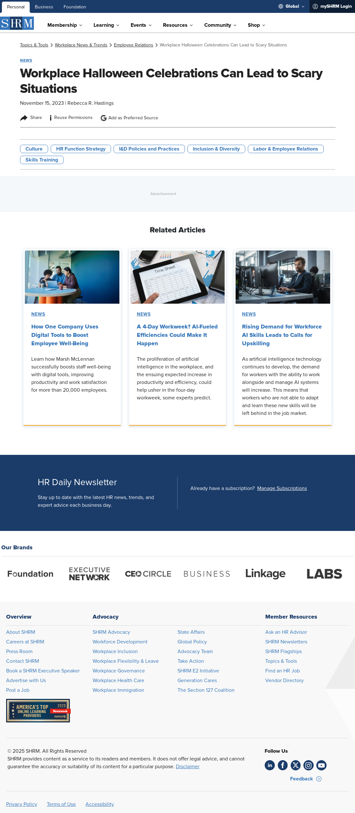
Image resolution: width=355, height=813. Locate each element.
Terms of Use (61, 804)
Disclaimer (187, 766)
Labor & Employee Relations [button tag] (285, 149)
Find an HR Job (282, 670)
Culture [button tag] (34, 149)
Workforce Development (120, 641)
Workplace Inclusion (115, 651)
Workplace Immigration (118, 690)
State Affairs (191, 632)
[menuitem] (291, 6)
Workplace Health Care (118, 680)
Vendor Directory (284, 680)
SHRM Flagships (283, 651)
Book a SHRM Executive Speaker (43, 670)
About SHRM (20, 632)
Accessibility (100, 804)
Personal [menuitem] (16, 7)
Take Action (191, 661)
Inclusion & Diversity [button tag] (216, 149)
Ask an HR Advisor (286, 632)
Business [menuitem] (44, 7)
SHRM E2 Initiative (198, 670)
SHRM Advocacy (111, 632)
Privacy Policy (21, 804)
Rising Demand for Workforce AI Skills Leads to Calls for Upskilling (282, 335)
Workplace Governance (119, 670)
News (38, 314)
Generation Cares (197, 680)
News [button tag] (26, 60)
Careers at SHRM (25, 641)
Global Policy (192, 641)
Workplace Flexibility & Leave (126, 661)
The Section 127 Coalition (206, 690)
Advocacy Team (195, 651)
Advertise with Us (26, 680)
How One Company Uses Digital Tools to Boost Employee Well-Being (64, 335)
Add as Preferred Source (129, 118)
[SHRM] (17, 23)
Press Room (19, 651)
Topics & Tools (281, 661)
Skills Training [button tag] (41, 159)
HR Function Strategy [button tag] (81, 149)
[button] (282, 488)
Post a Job (17, 690)
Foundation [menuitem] (75, 7)
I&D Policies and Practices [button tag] (149, 149)
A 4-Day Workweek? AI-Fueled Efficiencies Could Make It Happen (177, 335)
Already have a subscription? (222, 488)
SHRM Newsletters (286, 641)
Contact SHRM (22, 661)
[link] (34, 45)
